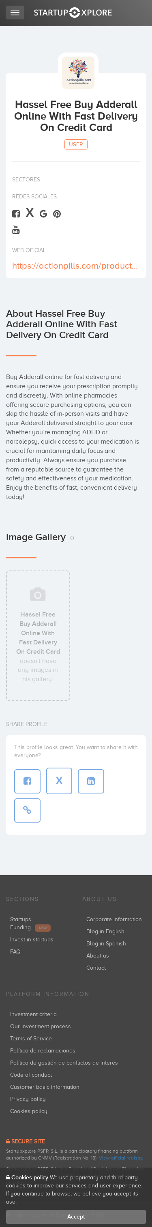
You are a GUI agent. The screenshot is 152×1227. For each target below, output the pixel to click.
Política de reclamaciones (42, 1051)
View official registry (121, 1158)
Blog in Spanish (106, 944)
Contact (96, 968)
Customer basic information (44, 1087)
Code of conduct (31, 1075)
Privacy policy (28, 1099)
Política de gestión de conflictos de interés (64, 1063)
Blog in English (105, 931)
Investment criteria (33, 1014)
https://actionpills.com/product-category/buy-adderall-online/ (75, 266)
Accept (76, 1216)
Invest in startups (32, 940)
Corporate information (114, 919)
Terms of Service (31, 1038)
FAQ (15, 952)
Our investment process (40, 1026)
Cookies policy (28, 1111)
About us (97, 956)
